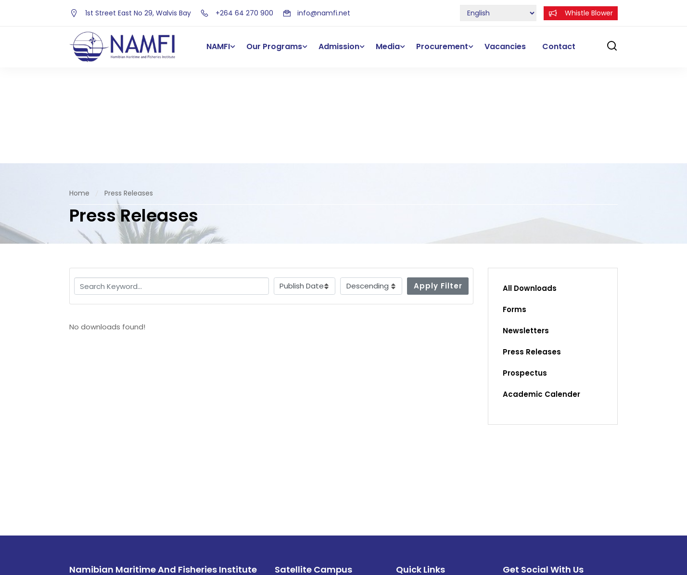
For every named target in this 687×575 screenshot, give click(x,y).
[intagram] (547, 502)
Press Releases (532, 256)
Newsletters (526, 235)
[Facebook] (508, 502)
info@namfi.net (316, 13)
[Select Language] (498, 13)
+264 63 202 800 (310, 519)
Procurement (442, 46)
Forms (514, 214)
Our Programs (274, 46)
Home (79, 97)
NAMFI (218, 46)
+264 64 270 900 (236, 13)
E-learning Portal (425, 521)
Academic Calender (541, 299)
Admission (338, 46)
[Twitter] (527, 502)
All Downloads (530, 193)
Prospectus (525, 278)
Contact (558, 46)
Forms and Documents (436, 502)
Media (388, 46)
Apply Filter (438, 190)
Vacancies (505, 46)
